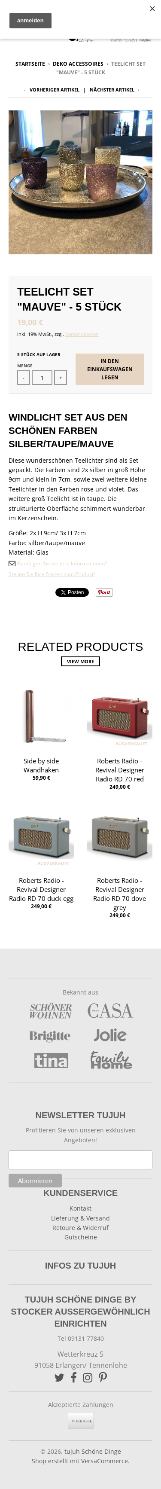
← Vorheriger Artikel (51, 89)
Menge (25, 366)
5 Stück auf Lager (39, 354)
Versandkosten (82, 334)
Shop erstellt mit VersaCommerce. (81, 1461)
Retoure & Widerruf (80, 1228)
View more (80, 661)
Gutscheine (80, 1237)
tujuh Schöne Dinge (92, 1451)
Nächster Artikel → (115, 89)
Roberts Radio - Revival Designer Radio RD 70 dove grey (119, 893)
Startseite (30, 63)
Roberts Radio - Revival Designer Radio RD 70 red (119, 770)
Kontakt (80, 1208)
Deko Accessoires (78, 63)
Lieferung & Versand (80, 1218)
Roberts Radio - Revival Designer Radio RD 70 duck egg (41, 889)
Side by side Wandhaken (41, 765)
